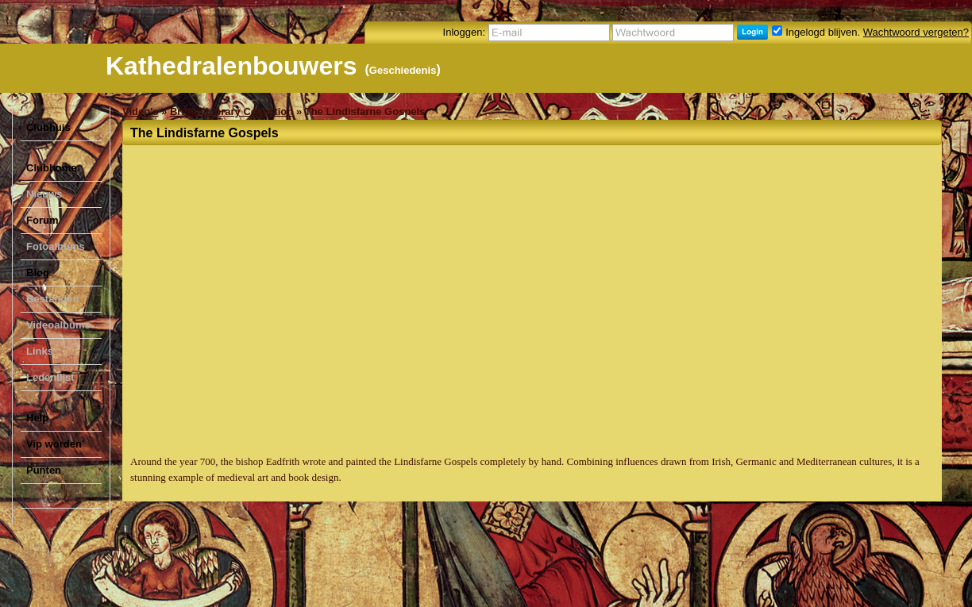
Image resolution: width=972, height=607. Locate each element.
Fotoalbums (55, 246)
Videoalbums (58, 325)
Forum (42, 220)
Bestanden (52, 299)
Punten (43, 470)
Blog (37, 273)
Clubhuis (48, 127)
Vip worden (54, 444)
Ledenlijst (50, 377)
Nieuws (44, 194)
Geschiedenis (403, 70)
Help (37, 418)
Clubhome (51, 168)
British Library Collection (231, 111)
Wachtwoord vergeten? (916, 32)
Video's (140, 111)
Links (39, 351)
